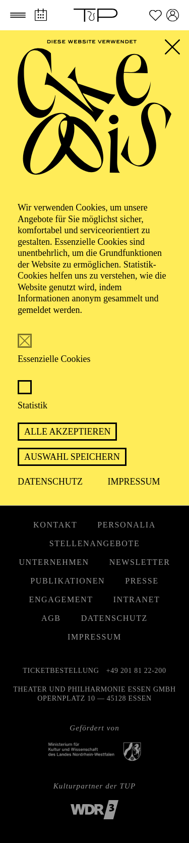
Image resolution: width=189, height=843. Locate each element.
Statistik (32, 405)
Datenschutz (50, 482)
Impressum (134, 482)
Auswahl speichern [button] (72, 457)
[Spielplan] (40, 15)
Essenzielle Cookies (54, 359)
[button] (18, 15)
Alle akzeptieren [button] (67, 432)
